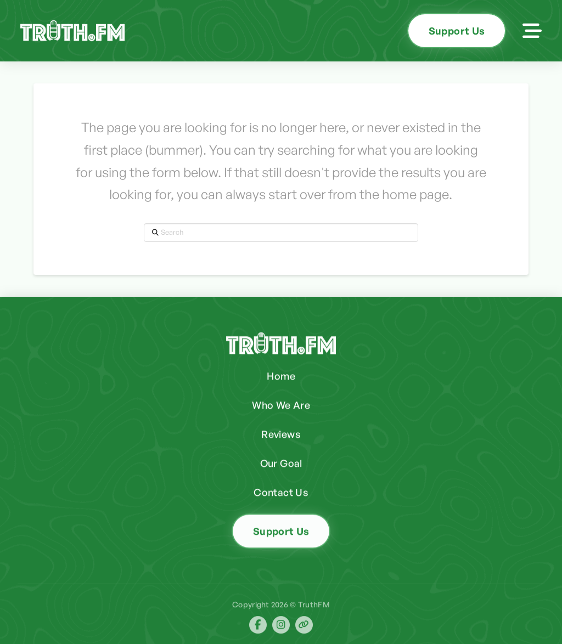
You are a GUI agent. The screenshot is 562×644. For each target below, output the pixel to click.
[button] (532, 31)
